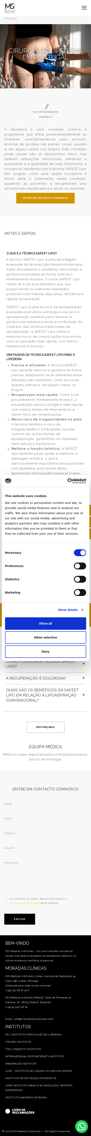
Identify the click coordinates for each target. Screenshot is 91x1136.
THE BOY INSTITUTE (18, 1041)
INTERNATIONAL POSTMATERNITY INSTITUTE (34, 1056)
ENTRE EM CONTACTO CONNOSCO (45, 198)
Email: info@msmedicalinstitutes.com (29, 1018)
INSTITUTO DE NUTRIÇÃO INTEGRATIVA (31, 1078)
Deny (45, 651)
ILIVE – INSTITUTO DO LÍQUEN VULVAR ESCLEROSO (38, 1070)
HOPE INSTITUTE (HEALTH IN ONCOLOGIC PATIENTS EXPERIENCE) (38, 1088)
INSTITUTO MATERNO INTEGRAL (26, 1097)
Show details (68, 610)
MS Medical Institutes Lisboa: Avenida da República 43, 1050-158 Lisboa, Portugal (40, 978)
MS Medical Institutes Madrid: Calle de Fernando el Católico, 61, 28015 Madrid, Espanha (38, 1000)
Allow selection (45, 637)
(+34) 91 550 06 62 (16, 1006)
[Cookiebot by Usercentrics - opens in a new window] (67, 481)
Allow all (45, 623)
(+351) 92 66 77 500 (17, 990)
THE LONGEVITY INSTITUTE (23, 1049)
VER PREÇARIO (45, 727)
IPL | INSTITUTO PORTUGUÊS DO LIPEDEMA (33, 1034)
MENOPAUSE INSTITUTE (20, 1063)
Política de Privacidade (24, 903)
